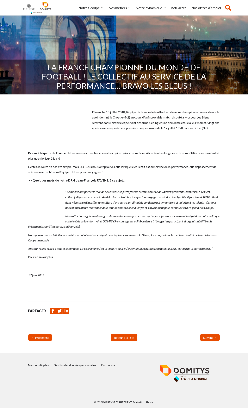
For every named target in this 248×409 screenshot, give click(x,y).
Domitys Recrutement (117, 402)
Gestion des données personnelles (75, 365)
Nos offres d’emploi (206, 8)
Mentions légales (38, 365)
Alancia (149, 402)
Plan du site (108, 365)
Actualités (178, 8)
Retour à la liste (124, 337)
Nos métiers (117, 8)
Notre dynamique (149, 8)
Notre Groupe (89, 8)
